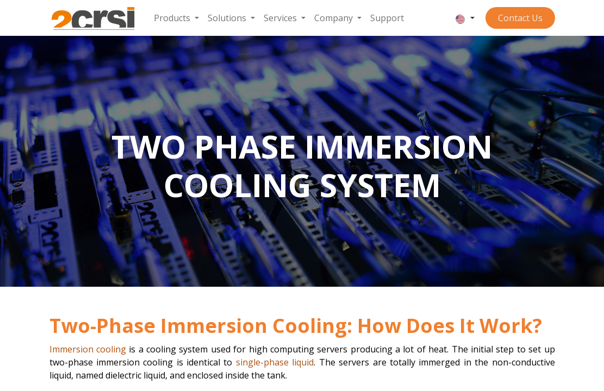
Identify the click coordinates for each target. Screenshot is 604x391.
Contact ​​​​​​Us (520, 18)
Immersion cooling (87, 349)
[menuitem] (176, 18)
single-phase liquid (275, 362)
